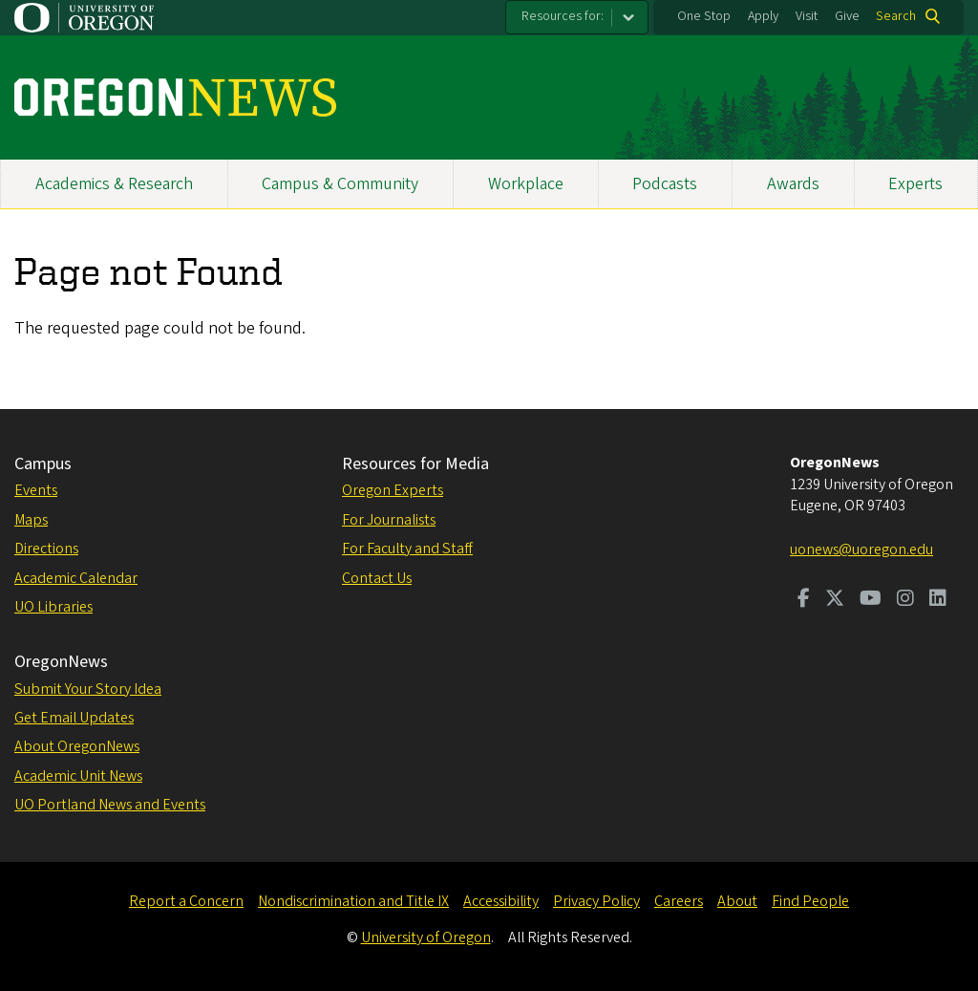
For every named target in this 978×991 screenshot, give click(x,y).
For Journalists (389, 519)
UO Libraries (53, 606)
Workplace (525, 184)
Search (896, 16)
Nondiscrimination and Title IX (353, 901)
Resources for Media (415, 464)
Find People (810, 901)
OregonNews (61, 662)
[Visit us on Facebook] (804, 600)
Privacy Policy (596, 901)
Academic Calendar (76, 578)
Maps (31, 519)
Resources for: (562, 16)
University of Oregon (426, 937)
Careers (678, 901)
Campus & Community (340, 184)
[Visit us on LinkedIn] (938, 600)
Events (35, 490)
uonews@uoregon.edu (861, 549)
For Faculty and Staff (407, 548)
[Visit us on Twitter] (835, 600)
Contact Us (377, 578)
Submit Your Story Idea (87, 689)
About (737, 901)
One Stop (704, 16)
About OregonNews (76, 746)
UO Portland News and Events (109, 804)
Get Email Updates (74, 717)
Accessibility (501, 901)
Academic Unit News (78, 775)
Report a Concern (186, 901)
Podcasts (664, 184)
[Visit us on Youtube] (870, 600)
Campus (43, 464)
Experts (915, 184)
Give (847, 16)
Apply (763, 16)
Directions (46, 548)
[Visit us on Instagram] (905, 600)
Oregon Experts (392, 490)
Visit (807, 16)
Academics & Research (114, 184)
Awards (793, 184)
